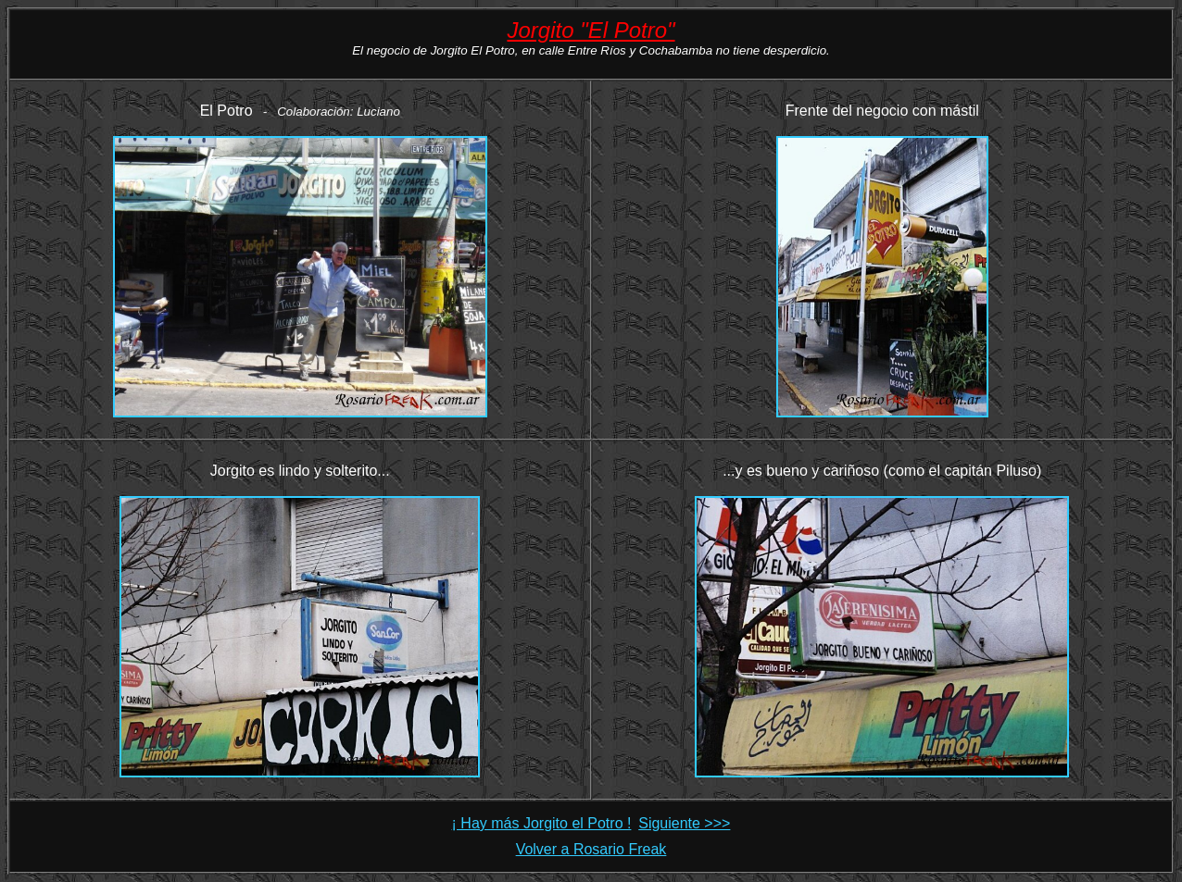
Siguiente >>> (684, 823)
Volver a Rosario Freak (591, 849)
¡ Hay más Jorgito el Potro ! (542, 823)
